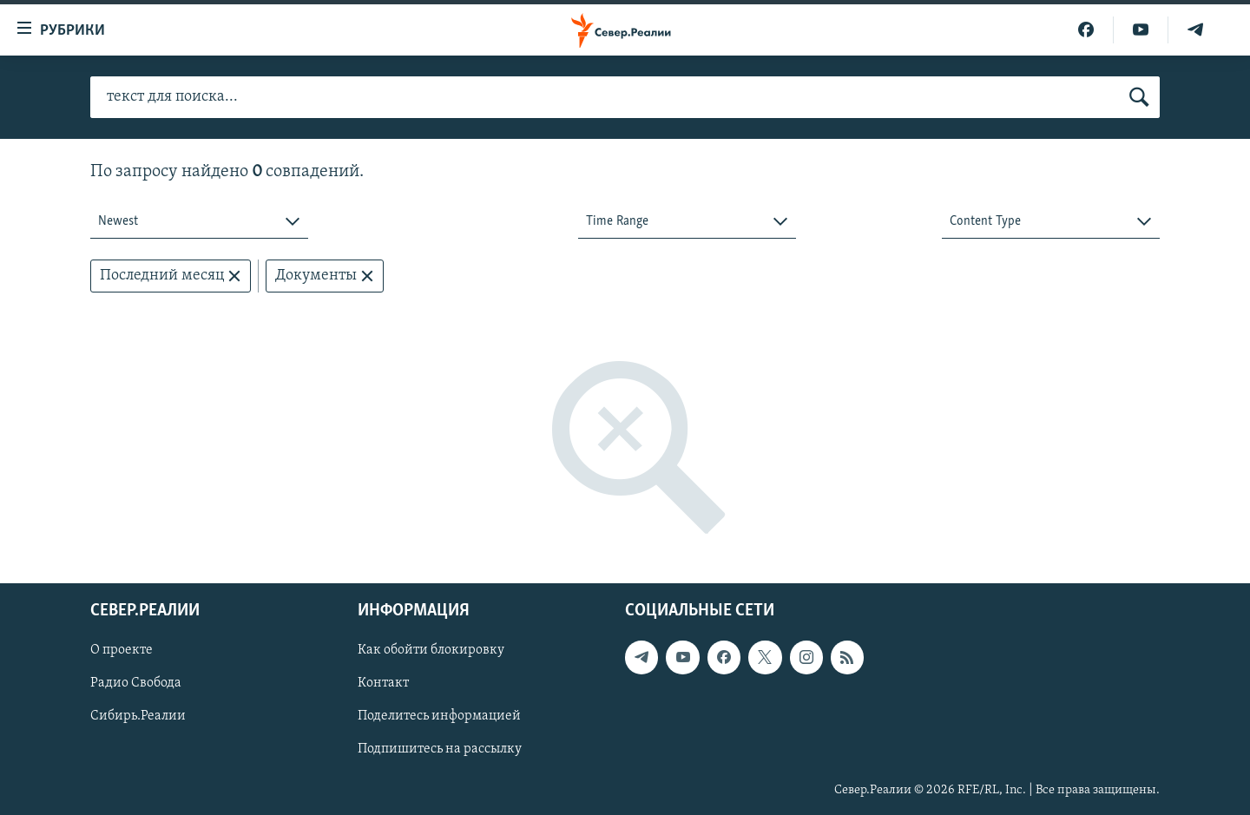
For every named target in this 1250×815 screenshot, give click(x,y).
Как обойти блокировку (431, 651)
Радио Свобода (135, 684)
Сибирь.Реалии (138, 717)
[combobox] (199, 222)
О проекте (121, 651)
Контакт (383, 684)
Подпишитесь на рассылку (440, 750)
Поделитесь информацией (439, 717)
